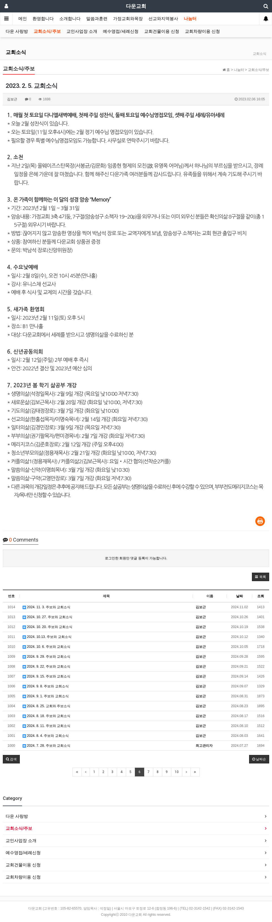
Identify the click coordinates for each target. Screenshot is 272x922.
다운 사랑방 (17, 31)
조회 (260, 596)
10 (177, 772)
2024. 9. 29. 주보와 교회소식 (46, 657)
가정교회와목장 (128, 18)
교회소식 (16, 52)
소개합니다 (70, 18)
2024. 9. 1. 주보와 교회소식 (46, 696)
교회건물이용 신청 (161, 31)
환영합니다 (43, 18)
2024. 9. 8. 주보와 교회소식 (46, 686)
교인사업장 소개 (81, 31)
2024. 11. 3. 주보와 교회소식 (46, 607)
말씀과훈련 (96, 18)
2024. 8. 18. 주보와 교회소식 (46, 716)
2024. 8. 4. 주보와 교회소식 (46, 736)
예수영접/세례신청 (121, 31)
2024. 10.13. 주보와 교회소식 (47, 637)
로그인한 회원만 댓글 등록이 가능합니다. (136, 558)
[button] (260, 577)
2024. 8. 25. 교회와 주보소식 (46, 706)
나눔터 (190, 18)
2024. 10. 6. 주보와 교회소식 (46, 647)
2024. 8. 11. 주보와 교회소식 (46, 726)
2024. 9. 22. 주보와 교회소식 (46, 666)
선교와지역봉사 (163, 18)
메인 (22, 18)
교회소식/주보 (47, 31)
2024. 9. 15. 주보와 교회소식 (46, 676)
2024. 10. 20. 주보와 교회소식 (47, 627)
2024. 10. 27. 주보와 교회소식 (47, 617)
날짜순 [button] (259, 759)
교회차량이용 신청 (202, 31)
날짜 (239, 596)
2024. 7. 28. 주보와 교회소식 (46, 746)
